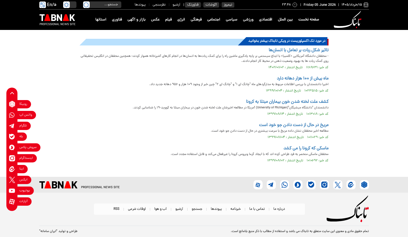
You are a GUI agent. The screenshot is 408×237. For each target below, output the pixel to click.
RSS (116, 209)
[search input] (102, 4)
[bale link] (12, 136)
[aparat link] (12, 201)
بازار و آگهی (136, 20)
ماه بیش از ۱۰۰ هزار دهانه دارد (303, 78)
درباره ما (279, 209)
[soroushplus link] (12, 147)
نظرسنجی (159, 4)
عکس (155, 20)
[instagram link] (12, 158)
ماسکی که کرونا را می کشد (306, 148)
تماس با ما (257, 209)
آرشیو (176, 4)
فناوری (117, 20)
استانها (100, 20)
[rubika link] (12, 104)
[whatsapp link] (12, 114)
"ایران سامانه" (48, 231)
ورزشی (248, 20)
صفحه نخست (308, 20)
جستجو (197, 209)
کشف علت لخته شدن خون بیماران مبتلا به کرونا (287, 102)
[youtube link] (12, 190)
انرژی (181, 20)
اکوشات (211, 4)
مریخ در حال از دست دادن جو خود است (294, 125)
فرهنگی (196, 20)
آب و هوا (160, 209)
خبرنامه (235, 209)
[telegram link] (12, 125)
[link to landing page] (349, 20)
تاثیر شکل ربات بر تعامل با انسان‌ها (299, 50)
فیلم (168, 20)
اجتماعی (213, 20)
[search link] (86, 4)
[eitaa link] (12, 168)
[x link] (12, 179)
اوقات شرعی (137, 209)
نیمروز (228, 4)
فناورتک (193, 4)
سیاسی (231, 20)
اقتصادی (265, 20)
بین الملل (285, 20)
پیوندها (140, 4)
